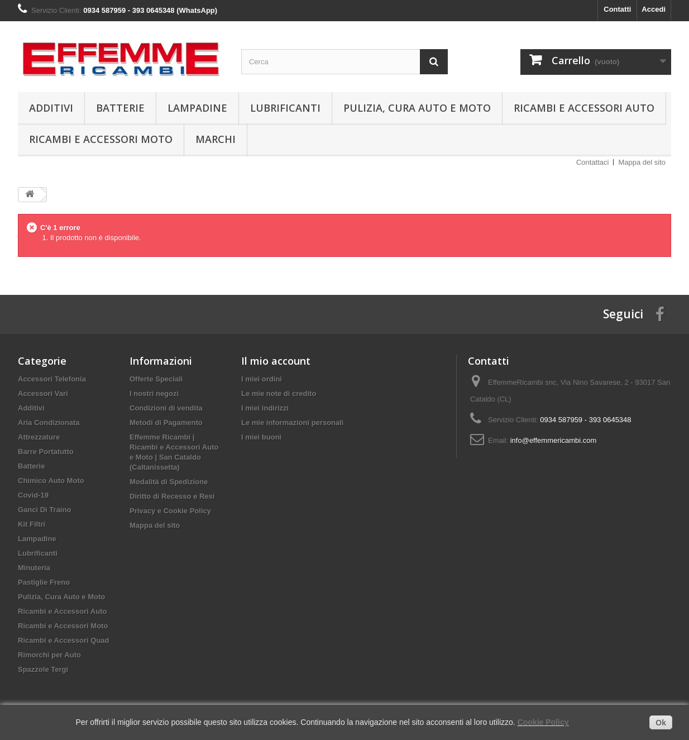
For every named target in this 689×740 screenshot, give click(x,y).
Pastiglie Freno (44, 582)
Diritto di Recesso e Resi (172, 496)
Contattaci (592, 162)
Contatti (617, 9)
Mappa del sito (642, 162)
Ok (660, 722)
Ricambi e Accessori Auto (584, 107)
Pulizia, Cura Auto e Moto (417, 107)
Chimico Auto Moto (51, 480)
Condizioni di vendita (166, 408)
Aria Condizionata (49, 422)
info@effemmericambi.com (553, 440)
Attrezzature (39, 437)
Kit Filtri (31, 524)
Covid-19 (33, 495)
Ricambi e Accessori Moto (101, 139)
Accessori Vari (43, 393)
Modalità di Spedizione (169, 482)
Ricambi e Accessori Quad (63, 640)
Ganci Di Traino (44, 509)
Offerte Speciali (156, 379)
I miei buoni (261, 437)
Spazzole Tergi (43, 669)
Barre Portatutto (46, 451)
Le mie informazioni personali (292, 422)
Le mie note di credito (278, 393)
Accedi (654, 9)
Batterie (120, 107)
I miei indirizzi (265, 408)
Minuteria (34, 568)
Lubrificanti (285, 107)
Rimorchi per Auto (49, 655)
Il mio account (275, 360)
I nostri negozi (154, 393)
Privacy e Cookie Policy (170, 511)
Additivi (51, 107)
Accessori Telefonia (52, 379)
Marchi (215, 139)
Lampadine (197, 107)
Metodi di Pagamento (166, 422)
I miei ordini (261, 379)
